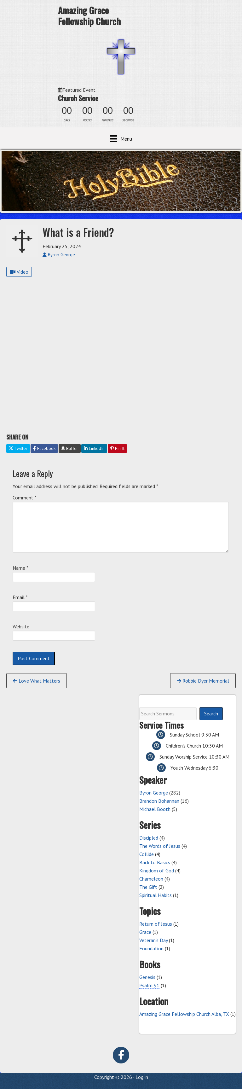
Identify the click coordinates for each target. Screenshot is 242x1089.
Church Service (78, 98)
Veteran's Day (153, 940)
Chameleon (151, 879)
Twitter (18, 448)
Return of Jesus (155, 924)
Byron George (153, 792)
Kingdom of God (156, 870)
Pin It (117, 448)
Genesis (147, 977)
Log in (141, 1077)
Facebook (44, 448)
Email (20, 597)
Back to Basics (154, 862)
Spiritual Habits (155, 895)
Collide (146, 854)
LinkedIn (94, 448)
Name (20, 568)
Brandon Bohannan (159, 801)
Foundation (151, 948)
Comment (25, 497)
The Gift (148, 887)
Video (19, 272)
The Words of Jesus (159, 846)
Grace (145, 932)
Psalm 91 (149, 985)
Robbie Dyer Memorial (203, 681)
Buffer (69, 448)
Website (21, 626)
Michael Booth (154, 809)
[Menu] (121, 138)
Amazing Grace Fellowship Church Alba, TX (184, 1014)
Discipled (148, 838)
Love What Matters (36, 681)
